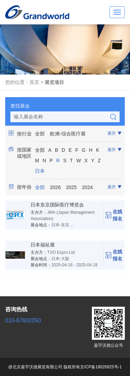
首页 (34, 82)
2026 (55, 187)
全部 (40, 133)
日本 (40, 171)
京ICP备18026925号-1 (101, 367)
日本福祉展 (43, 245)
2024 (87, 187)
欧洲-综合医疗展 (68, 133)
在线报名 (113, 215)
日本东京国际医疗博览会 (57, 204)
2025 (71, 187)
